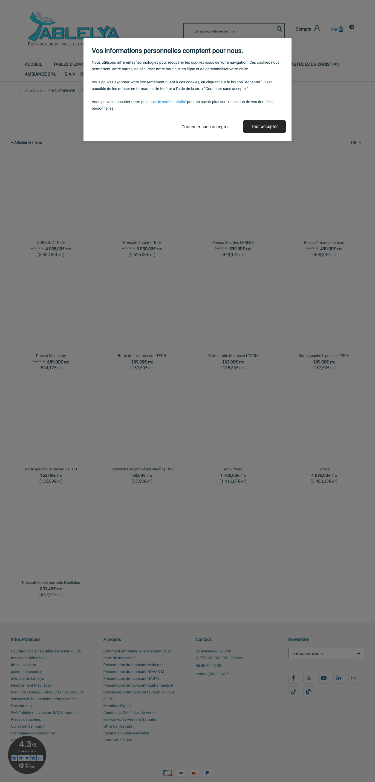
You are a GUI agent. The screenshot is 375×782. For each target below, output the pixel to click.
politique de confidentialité (163, 102)
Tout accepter (264, 126)
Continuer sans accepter (205, 126)
